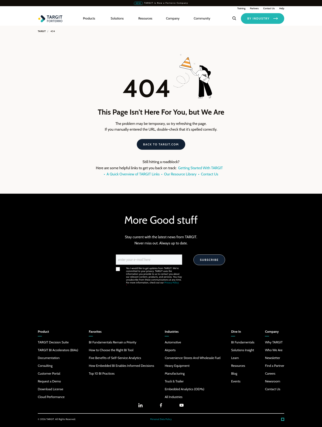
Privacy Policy (171, 282)
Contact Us (269, 8)
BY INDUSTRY (262, 18)
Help (281, 8)
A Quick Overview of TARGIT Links (133, 174)
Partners (254, 8)
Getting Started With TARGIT (200, 168)
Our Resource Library (180, 174)
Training (241, 8)
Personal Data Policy (161, 419)
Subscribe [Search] (209, 260)
